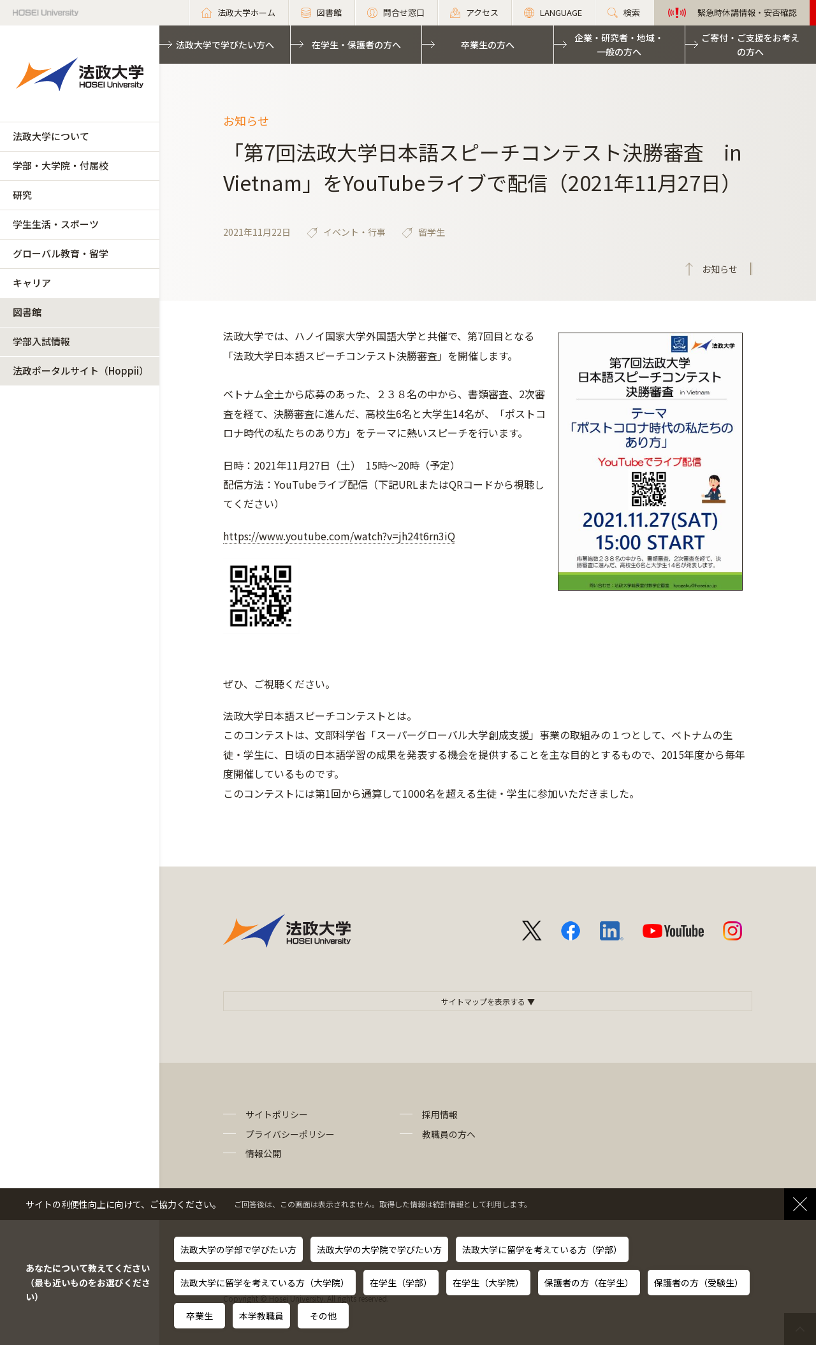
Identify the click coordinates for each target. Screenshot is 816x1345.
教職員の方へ (449, 1134)
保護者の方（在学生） (589, 1282)
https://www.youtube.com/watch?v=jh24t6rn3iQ (339, 535)
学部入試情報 (41, 341)
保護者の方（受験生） (698, 1282)
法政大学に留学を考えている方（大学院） (264, 1282)
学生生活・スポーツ (56, 224)
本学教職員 (261, 1315)
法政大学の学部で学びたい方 (238, 1249)
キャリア (32, 282)
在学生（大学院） (488, 1282)
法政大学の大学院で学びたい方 (379, 1249)
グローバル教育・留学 (60, 253)
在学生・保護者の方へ (356, 44)
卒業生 (199, 1315)
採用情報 (440, 1114)
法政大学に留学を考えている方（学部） (542, 1249)
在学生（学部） (401, 1282)
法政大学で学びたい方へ (225, 44)
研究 (22, 194)
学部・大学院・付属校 (60, 165)
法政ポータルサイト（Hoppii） (81, 370)
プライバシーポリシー (290, 1134)
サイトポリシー (276, 1114)
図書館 (27, 312)
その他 (323, 1315)
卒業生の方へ (487, 44)
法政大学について (51, 136)
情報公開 (263, 1153)
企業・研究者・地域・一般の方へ (619, 44)
